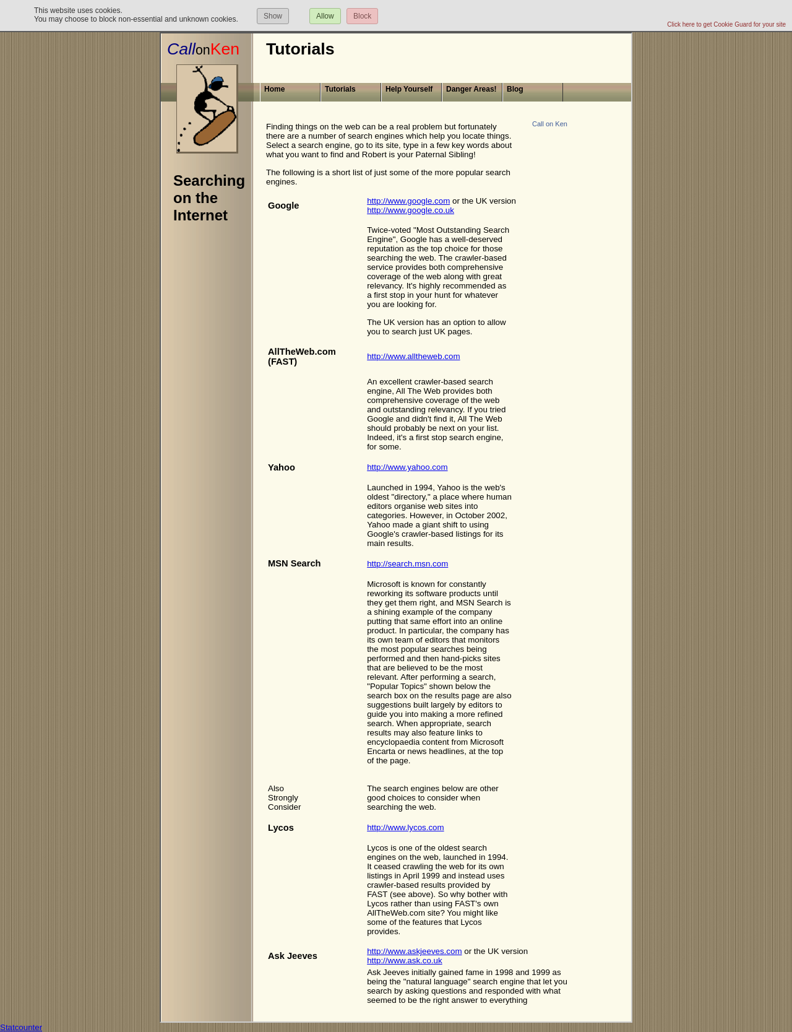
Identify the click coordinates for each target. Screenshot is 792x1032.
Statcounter (21, 1027)
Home (274, 89)
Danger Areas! (471, 89)
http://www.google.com (408, 201)
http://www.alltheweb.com (413, 356)
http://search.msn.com (407, 563)
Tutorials (340, 89)
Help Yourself (409, 89)
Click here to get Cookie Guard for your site (726, 24)
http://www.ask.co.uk (404, 960)
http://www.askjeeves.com (414, 951)
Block (362, 16)
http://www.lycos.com (405, 827)
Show (273, 16)
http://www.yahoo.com (407, 467)
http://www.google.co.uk (410, 210)
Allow (325, 16)
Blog (515, 89)
